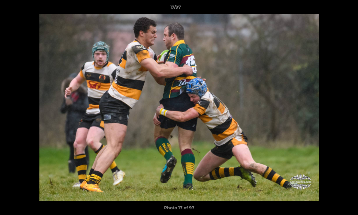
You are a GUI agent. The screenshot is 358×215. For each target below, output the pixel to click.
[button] (333, 8)
